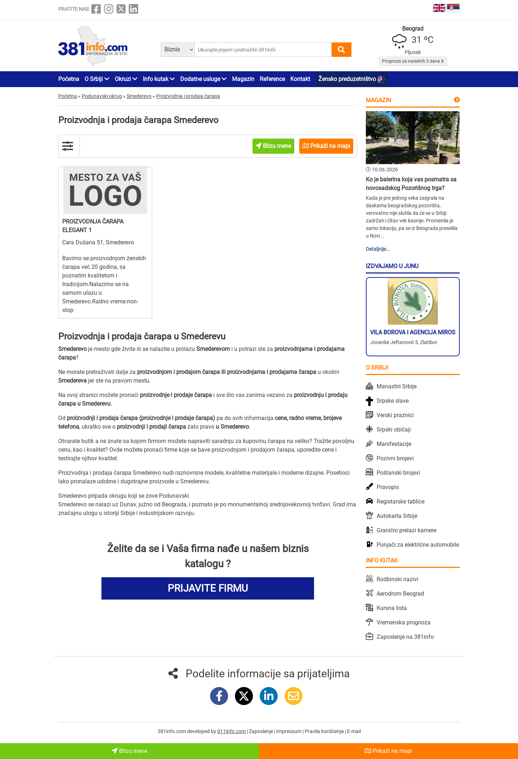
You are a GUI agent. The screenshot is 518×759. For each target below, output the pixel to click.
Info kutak (159, 79)
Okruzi (126, 79)
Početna (68, 79)
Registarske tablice (400, 501)
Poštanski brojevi (398, 472)
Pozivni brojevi (395, 458)
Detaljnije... (378, 249)
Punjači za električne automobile (418, 544)
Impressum (289, 731)
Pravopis (388, 487)
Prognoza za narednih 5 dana (413, 61)
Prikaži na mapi (388, 750)
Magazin (243, 79)
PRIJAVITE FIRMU (208, 588)
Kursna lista (392, 608)
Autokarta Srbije (397, 515)
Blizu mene (129, 750)
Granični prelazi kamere (406, 530)
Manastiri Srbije (397, 386)
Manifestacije (394, 444)
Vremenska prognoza (404, 622)
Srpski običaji (394, 429)
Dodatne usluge (203, 79)
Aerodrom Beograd (400, 593)
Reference (272, 79)
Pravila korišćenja (325, 731)
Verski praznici (395, 415)
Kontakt (300, 79)
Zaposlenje (261, 731)
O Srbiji (97, 79)
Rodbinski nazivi (397, 579)
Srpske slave (393, 400)
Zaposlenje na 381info (405, 636)
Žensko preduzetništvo (351, 79)
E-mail (354, 731)
